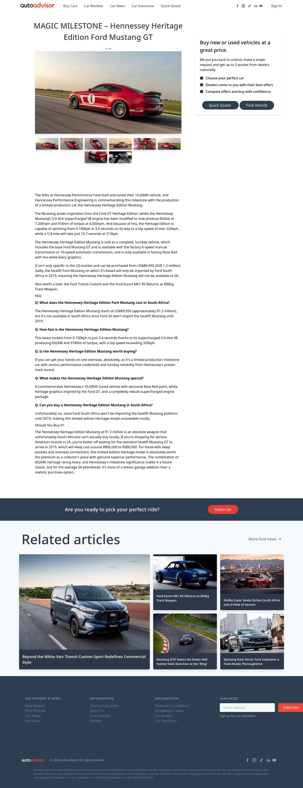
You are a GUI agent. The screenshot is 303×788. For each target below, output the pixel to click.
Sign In (276, 6)
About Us (97, 710)
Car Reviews (93, 6)
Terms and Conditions (172, 705)
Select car (223, 509)
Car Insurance (143, 6)
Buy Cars (70, 6)
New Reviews (35, 705)
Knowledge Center (169, 710)
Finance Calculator (104, 705)
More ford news (265, 539)
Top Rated (33, 715)
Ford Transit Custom (86, 284)
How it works (100, 715)
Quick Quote (171, 6)
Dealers (96, 721)
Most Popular (35, 710)
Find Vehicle (256, 105)
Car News (117, 6)
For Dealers (164, 715)
